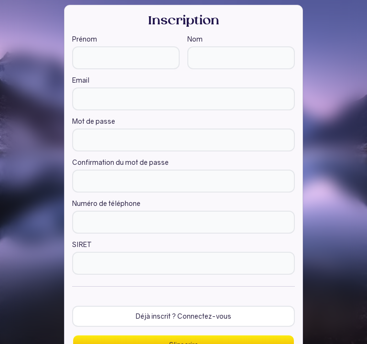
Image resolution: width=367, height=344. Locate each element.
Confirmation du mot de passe (120, 162)
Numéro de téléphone (106, 203)
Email (80, 80)
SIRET (82, 244)
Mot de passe (93, 121)
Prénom (84, 39)
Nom (195, 39)
